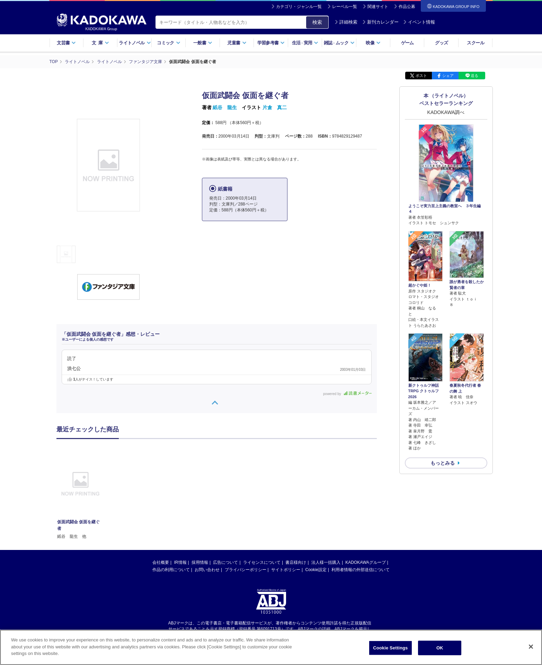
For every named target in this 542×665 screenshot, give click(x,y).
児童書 (236, 42)
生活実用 (305, 42)
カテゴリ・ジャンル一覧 (299, 6)
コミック (168, 42)
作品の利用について (171, 569)
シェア (448, 75)
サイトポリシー (285, 569)
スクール (475, 42)
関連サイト (377, 6)
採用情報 (200, 562)
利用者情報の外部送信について (360, 569)
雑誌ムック (339, 42)
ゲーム (407, 42)
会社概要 (160, 562)
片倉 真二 (275, 107)
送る (474, 75)
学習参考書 (271, 42)
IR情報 (180, 562)
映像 (373, 42)
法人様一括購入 (325, 562)
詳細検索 (346, 22)
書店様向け (295, 562)
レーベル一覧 (344, 6)
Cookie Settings (390, 647)
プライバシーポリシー (245, 569)
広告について (225, 562)
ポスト (421, 75)
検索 (317, 22)
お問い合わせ (207, 569)
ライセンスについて (262, 562)
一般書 (202, 42)
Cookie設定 (316, 569)
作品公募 (407, 6)
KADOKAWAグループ (365, 562)
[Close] (531, 646)
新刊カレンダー (380, 22)
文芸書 (66, 42)
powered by (347, 394)
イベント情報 (419, 22)
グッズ (441, 42)
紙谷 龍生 (225, 107)
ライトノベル (135, 42)
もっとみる (442, 463)
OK (439, 647)
